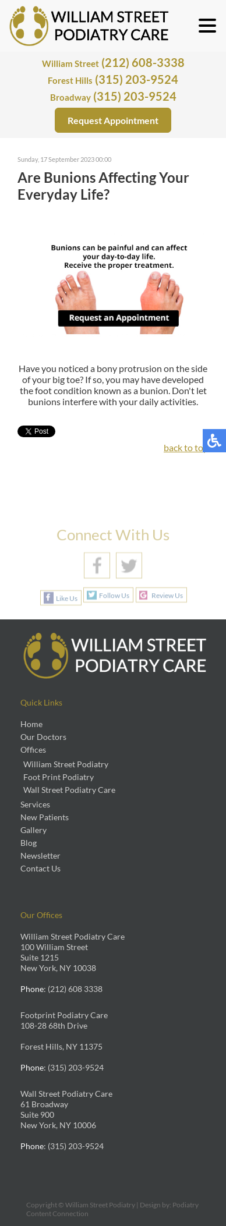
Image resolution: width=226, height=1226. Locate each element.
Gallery (33, 830)
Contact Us (40, 868)
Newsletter (40, 855)
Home (31, 724)
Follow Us (114, 595)
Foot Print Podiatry (58, 777)
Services (35, 804)
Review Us (167, 595)
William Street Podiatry (65, 764)
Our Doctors (43, 737)
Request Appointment (113, 120)
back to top (186, 447)
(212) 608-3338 (113, 62)
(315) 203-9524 (113, 79)
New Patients (44, 817)
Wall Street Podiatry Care (69, 790)
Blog (28, 843)
